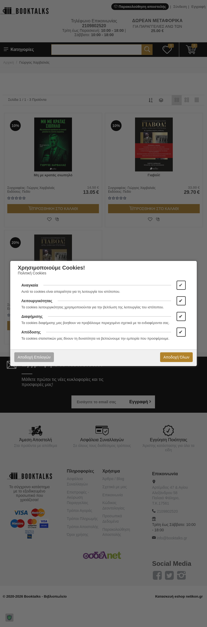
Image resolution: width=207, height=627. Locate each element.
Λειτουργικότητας (36, 301)
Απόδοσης (31, 332)
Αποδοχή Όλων (176, 357)
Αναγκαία (29, 285)
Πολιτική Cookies (32, 273)
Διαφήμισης (32, 316)
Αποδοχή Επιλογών (34, 357)
